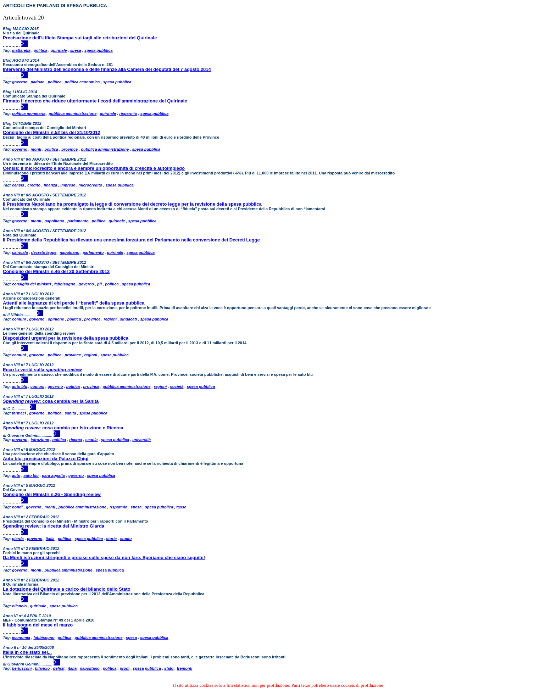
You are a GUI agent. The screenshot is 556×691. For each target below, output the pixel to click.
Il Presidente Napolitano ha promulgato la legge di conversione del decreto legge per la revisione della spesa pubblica (132, 204)
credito (33, 185)
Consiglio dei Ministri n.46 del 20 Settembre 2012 (56, 271)
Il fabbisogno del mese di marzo (38, 625)
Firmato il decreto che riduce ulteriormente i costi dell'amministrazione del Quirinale (95, 101)
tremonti (184, 668)
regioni (110, 319)
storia (111, 538)
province (69, 149)
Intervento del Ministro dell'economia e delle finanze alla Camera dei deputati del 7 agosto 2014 (107, 69)
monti (35, 149)
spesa (75, 50)
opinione (56, 319)
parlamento (77, 221)
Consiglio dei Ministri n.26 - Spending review (52, 494)
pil (99, 284)
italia (50, 538)
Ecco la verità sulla (42, 369)
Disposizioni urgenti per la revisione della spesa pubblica (65, 338)
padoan (37, 82)
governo (19, 82)
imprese (67, 185)
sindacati (128, 319)
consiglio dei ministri (31, 284)
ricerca (75, 440)
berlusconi (22, 668)
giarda (18, 538)
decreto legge (44, 252)
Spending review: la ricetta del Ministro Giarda (53, 526)
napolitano (55, 221)
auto (16, 475)
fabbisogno (64, 284)
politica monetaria (28, 113)
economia (21, 637)
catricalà (20, 252)
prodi (125, 668)
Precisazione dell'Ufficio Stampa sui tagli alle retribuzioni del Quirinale (80, 37)
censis (18, 185)
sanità (70, 413)
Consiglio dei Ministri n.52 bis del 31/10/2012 (51, 132)
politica (41, 50)
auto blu (19, 386)
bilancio (19, 606)
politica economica (82, 82)
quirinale (59, 50)
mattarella (21, 50)
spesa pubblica (98, 50)
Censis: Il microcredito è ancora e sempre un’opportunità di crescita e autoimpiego (94, 168)
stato (168, 668)
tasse (181, 507)
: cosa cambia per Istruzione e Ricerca (63, 427)
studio (126, 538)
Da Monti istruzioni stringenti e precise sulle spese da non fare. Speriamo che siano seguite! (104, 557)
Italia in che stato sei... (27, 652)
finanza (50, 185)
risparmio (128, 113)
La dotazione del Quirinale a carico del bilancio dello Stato (66, 589)
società (177, 386)
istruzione (39, 440)
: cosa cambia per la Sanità (51, 401)
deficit (58, 668)
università (141, 440)
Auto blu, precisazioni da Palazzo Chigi (45, 458)
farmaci (19, 413)
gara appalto (53, 475)
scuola (91, 440)
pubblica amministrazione (72, 113)
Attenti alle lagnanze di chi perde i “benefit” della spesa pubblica (73, 303)
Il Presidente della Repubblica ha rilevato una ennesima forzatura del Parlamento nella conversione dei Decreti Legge (131, 240)
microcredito (90, 185)
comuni (19, 319)
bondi (17, 507)
